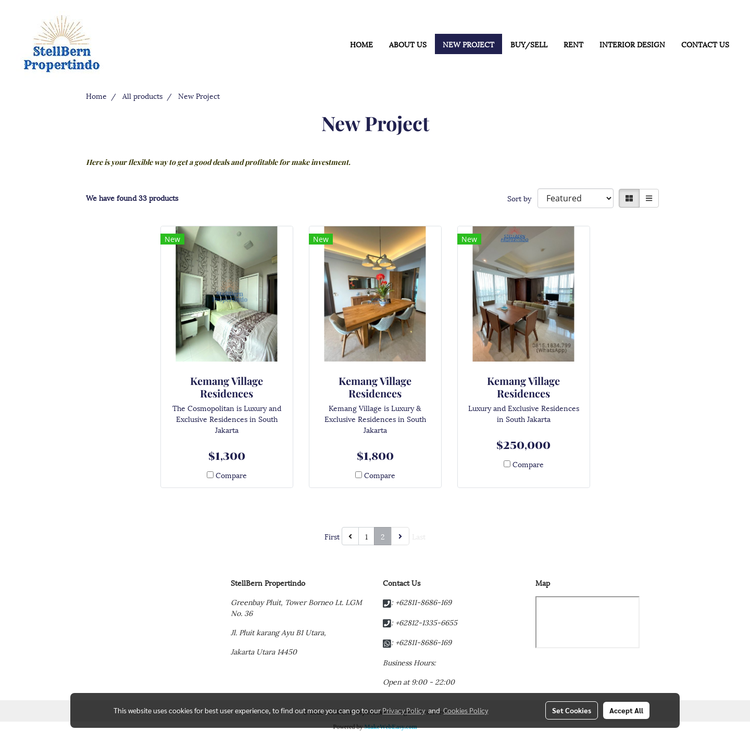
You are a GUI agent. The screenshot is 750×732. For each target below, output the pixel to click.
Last (419, 536)
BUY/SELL (528, 43)
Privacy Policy (403, 710)
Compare (231, 474)
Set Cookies (571, 710)
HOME (361, 43)
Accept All (626, 710)
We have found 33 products (132, 197)
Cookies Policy (465, 710)
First (332, 536)
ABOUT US (408, 43)
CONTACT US (705, 43)
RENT (573, 43)
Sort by (522, 197)
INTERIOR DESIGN (632, 43)
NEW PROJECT (468, 43)
